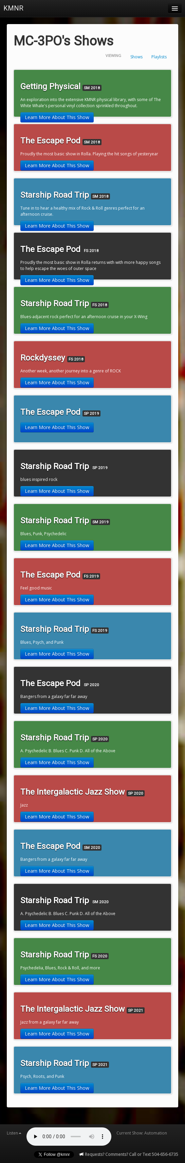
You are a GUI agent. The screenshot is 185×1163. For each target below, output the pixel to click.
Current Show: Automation (141, 1133)
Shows (136, 57)
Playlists (159, 57)
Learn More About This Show (57, 117)
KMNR (13, 8)
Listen (14, 1133)
